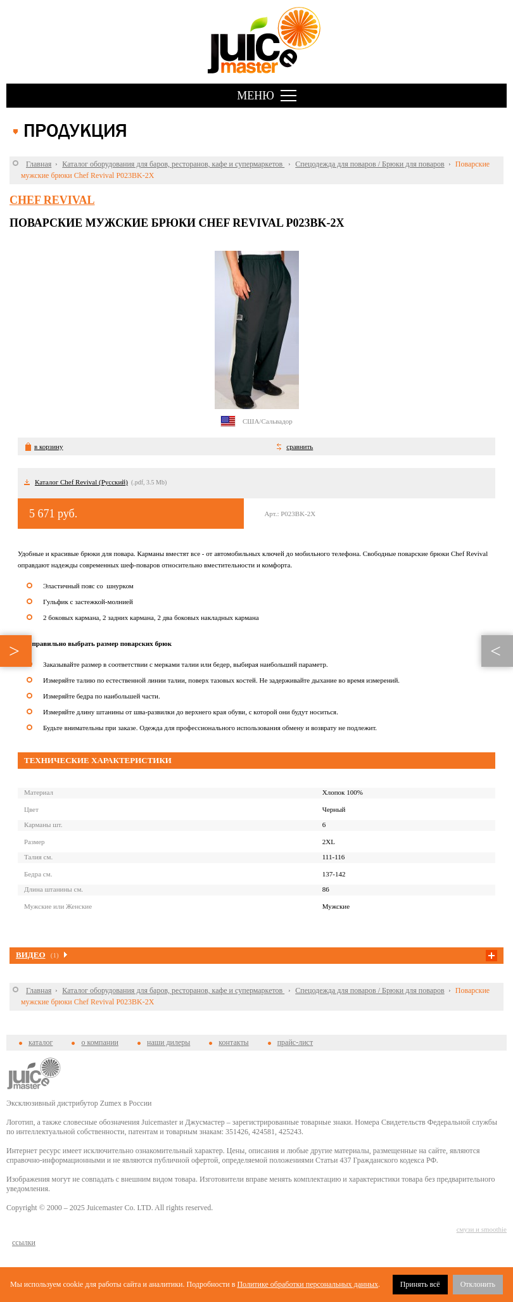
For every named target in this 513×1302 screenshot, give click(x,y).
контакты (233, 1042)
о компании (99, 1042)
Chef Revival (52, 200)
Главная (38, 164)
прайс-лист (295, 1042)
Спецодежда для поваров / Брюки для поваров (370, 164)
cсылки (23, 1242)
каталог (40, 1042)
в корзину (48, 446)
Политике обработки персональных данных (307, 1284)
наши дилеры (168, 1042)
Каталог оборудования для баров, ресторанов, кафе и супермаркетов (173, 164)
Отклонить (477, 1284)
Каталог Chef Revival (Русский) (81, 482)
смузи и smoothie (482, 1229)
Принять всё (420, 1284)
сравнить (299, 446)
